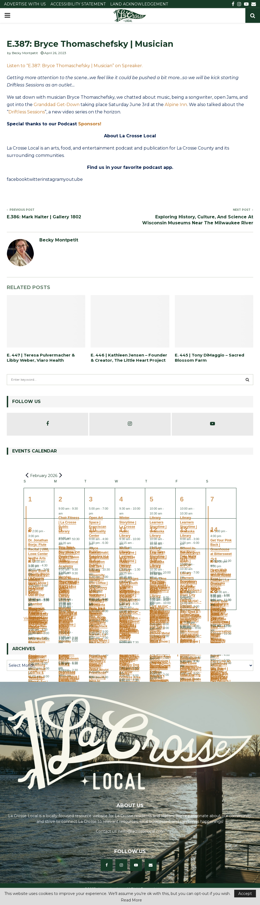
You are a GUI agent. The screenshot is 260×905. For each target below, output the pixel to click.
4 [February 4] (121, 499)
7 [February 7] (212, 499)
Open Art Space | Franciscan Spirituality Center (97, 618)
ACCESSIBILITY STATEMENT (78, 4)
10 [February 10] (92, 529)
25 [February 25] (123, 590)
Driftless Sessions (26, 111)
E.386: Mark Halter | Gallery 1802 (44, 216)
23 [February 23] (62, 590)
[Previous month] (27, 475)
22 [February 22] (32, 590)
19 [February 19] (153, 560)
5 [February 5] (151, 499)
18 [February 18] (123, 560)
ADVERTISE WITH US (25, 4)
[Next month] (60, 475)
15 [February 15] (32, 560)
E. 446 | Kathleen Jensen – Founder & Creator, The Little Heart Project (129, 357)
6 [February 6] (181, 499)
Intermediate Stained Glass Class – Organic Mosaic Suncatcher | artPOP (130, 622)
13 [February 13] (183, 529)
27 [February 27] (183, 590)
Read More (131, 900)
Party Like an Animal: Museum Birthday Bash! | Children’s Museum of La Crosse (220, 677)
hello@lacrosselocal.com (141, 831)
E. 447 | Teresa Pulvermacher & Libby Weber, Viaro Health (41, 357)
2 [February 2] (60, 499)
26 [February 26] (153, 590)
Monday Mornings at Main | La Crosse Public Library (68, 620)
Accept (245, 893)
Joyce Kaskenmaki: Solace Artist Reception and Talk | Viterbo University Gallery (160, 625)
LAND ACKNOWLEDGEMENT (139, 4)
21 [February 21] (214, 560)
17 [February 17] (92, 560)
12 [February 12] (153, 529)
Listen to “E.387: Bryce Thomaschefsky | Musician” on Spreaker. (75, 65)
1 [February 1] (30, 499)
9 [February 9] (60, 529)
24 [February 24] (92, 590)
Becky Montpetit (25, 53)
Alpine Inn (176, 104)
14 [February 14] (214, 529)
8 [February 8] (30, 529)
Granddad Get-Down (57, 104)
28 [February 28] (214, 590)
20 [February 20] (183, 560)
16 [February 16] (62, 560)
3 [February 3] (91, 499)
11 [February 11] (123, 529)
